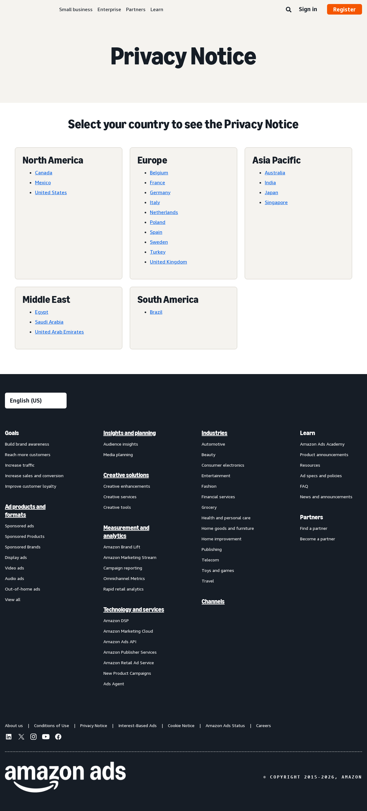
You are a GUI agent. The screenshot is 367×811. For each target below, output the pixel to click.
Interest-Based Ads (137, 725)
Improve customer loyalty (30, 486)
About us (14, 725)
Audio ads (14, 578)
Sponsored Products (25, 536)
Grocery (209, 507)
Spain (156, 232)
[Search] (288, 10)
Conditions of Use (51, 725)
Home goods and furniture (228, 528)
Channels (213, 601)
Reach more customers (27, 454)
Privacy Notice (93, 725)
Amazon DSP (116, 620)
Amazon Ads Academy (322, 444)
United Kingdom (168, 262)
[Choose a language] (36, 400)
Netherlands (164, 212)
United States (51, 192)
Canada (43, 172)
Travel (208, 580)
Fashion (209, 486)
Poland (157, 222)
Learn (157, 9)
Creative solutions (126, 475)
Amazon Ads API (119, 641)
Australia (275, 172)
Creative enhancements (126, 486)
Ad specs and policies (321, 475)
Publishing (212, 549)
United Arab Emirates (59, 332)
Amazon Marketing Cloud (128, 631)
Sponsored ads (19, 525)
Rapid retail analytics (123, 588)
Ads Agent (113, 683)
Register (344, 9)
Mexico (43, 182)
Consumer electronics (223, 465)
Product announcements (324, 454)
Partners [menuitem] (311, 517)
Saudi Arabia (49, 322)
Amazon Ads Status (225, 725)
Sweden (159, 242)
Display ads (16, 557)
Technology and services (133, 609)
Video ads (14, 567)
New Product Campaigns (127, 673)
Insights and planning (129, 433)
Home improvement (222, 538)
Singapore (276, 202)
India (270, 182)
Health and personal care (226, 517)
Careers (263, 725)
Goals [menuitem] (12, 433)
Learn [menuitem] (307, 433)
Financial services (218, 496)
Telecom (210, 559)
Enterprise (109, 9)
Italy (155, 202)
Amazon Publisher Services (130, 652)
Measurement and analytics (126, 531)
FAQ (304, 486)
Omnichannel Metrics (124, 578)
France (157, 182)
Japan (271, 192)
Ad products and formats (25, 510)
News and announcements (326, 496)
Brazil (156, 312)
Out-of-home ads (22, 588)
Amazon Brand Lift (121, 546)
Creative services (120, 496)
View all (12, 599)
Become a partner (317, 538)
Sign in (308, 9)
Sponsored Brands (23, 546)
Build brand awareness (27, 444)
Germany (160, 192)
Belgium (159, 172)
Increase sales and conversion (34, 475)
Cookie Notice (181, 725)
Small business (76, 9)
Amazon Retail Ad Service (128, 662)
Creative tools (117, 507)
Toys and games (218, 570)
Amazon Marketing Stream (129, 557)
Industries (214, 433)
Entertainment (216, 475)
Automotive (213, 444)
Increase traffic (19, 465)
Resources (310, 465)
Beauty (208, 454)
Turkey (157, 252)
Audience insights (120, 444)
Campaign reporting (122, 567)
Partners (136, 9)
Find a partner (313, 528)
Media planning (118, 454)
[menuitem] (36, 558)
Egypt (41, 312)
